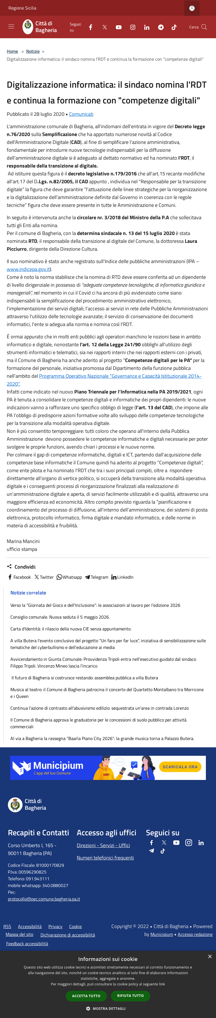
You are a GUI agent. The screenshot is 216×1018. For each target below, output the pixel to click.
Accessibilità (30, 926)
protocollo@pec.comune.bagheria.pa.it (44, 898)
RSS (7, 926)
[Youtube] (116, 27)
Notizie (33, 51)
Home (12, 51)
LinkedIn (122, 577)
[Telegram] (158, 27)
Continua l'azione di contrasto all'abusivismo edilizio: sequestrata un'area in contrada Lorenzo (99, 708)
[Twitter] (102, 27)
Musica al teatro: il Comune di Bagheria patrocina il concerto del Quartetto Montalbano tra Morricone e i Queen (107, 693)
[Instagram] (130, 27)
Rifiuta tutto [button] (130, 995)
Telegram (96, 577)
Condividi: (21, 567)
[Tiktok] (172, 27)
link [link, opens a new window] (162, 984)
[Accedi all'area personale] (192, 8)
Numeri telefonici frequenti (105, 857)
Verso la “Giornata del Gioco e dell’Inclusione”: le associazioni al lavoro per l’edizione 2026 (95, 605)
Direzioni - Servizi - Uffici (103, 845)
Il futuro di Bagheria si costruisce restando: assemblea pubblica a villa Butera (84, 677)
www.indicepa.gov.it (28, 269)
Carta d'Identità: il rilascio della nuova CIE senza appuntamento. (70, 628)
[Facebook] (88, 27)
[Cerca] (204, 27)
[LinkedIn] (144, 27)
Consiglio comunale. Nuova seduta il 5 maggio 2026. (60, 617)
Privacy (55, 926)
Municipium (161, 934)
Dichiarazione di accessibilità (67, 934)
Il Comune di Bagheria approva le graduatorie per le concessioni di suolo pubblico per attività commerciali (98, 723)
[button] (108, 1008)
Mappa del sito (19, 934)
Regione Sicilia (22, 7)
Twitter (43, 577)
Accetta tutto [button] (86, 996)
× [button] (210, 957)
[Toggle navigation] (11, 26)
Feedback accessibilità (27, 943)
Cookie (75, 926)
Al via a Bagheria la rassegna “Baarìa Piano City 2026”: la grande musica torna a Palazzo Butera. (102, 738)
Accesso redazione (195, 934)
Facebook (19, 577)
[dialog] (108, 984)
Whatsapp (69, 577)
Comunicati (81, 114)
